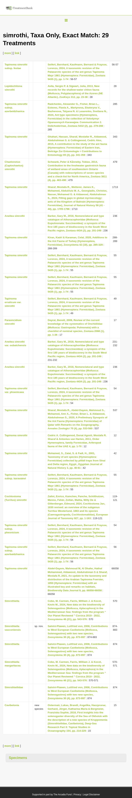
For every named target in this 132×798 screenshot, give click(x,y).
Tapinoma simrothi (16, 136)
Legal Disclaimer (91, 794)
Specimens (18, 758)
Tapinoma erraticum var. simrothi (13, 302)
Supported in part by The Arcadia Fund (52, 794)
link (17, 53)
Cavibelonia (12, 705)
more (7, 53)
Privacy (77, 794)
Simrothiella (12, 601)
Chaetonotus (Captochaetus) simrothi (14, 165)
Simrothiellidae (14, 687)
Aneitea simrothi (15, 215)
